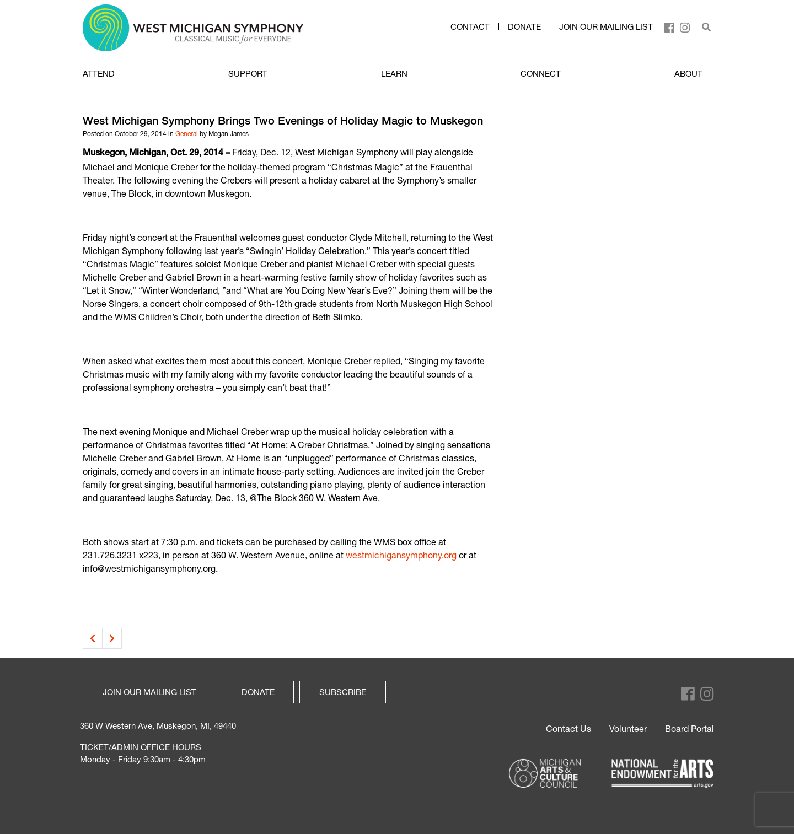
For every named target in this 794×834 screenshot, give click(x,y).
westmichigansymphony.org (401, 555)
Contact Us (568, 729)
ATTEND (99, 73)
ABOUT (688, 73)
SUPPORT (247, 73)
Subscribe (342, 692)
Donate (524, 27)
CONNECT (541, 73)
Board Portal (689, 729)
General (186, 134)
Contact (470, 27)
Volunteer (628, 729)
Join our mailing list (606, 27)
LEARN (394, 73)
